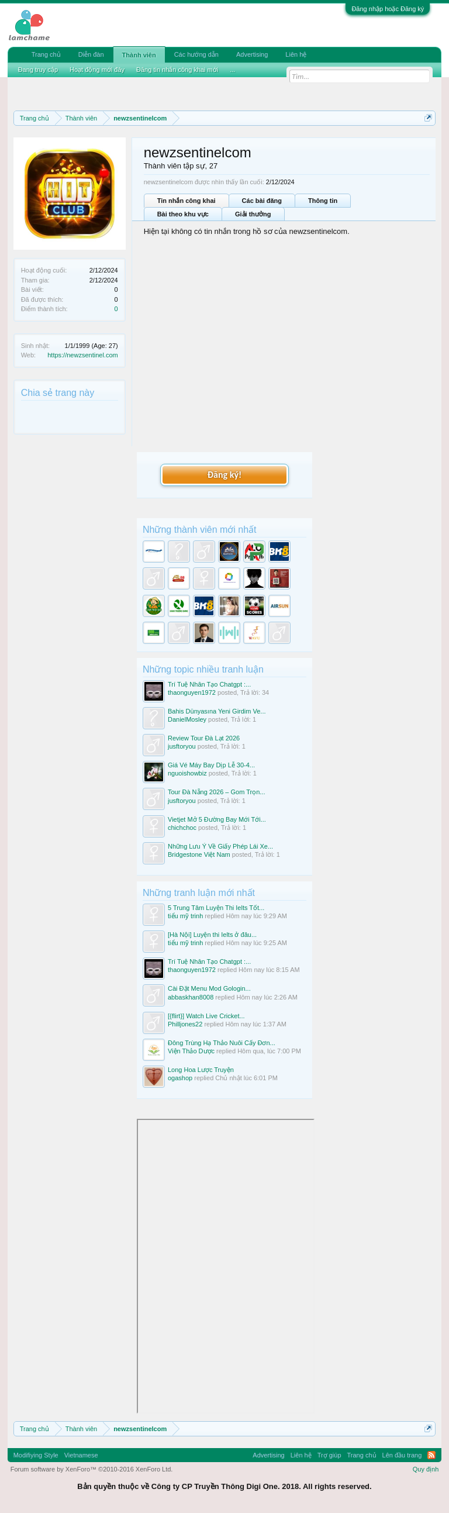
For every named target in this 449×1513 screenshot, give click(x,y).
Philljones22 (185, 1024)
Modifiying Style (35, 1455)
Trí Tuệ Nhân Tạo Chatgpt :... (209, 684)
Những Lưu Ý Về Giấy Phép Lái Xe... (220, 846)
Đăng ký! (224, 474)
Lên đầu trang (402, 1455)
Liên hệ (295, 54)
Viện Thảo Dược (191, 1050)
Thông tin (322, 200)
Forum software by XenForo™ (92, 1469)
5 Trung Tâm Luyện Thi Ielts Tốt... (216, 907)
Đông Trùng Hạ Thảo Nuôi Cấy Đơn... (221, 1042)
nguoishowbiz (187, 773)
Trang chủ (46, 54)
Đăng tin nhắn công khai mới (177, 69)
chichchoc (182, 827)
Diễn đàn (91, 54)
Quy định (426, 1469)
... (232, 69)
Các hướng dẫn (196, 54)
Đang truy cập (38, 69)
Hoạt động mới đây (97, 69)
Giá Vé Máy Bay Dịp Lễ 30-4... (211, 764)
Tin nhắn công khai (186, 200)
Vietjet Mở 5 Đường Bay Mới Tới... (217, 819)
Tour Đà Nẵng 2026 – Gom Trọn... (216, 791)
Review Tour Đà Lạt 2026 (204, 738)
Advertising (252, 54)
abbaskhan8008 (190, 997)
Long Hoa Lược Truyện (201, 1069)
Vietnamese (81, 1455)
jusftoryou (182, 746)
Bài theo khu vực (183, 214)
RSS (431, 1455)
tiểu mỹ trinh (185, 915)
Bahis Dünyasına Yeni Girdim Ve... (217, 711)
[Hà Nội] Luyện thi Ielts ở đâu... (212, 934)
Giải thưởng (253, 214)
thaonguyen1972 (192, 692)
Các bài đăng (262, 200)
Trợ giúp (329, 1455)
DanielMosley (187, 719)
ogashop (180, 1077)
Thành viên (139, 54)
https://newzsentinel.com (82, 355)
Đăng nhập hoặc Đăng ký (387, 8)
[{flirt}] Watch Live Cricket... (206, 1015)
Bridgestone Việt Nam (199, 854)
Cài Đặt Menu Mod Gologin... (209, 988)
